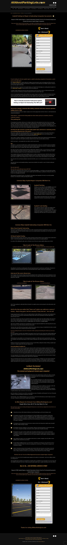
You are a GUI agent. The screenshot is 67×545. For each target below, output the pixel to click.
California (22, 13)
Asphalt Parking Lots (20, 8)
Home (13, 8)
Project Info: (38, 61)
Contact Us (40, 537)
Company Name (38, 37)
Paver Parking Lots (34, 8)
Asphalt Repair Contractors (16, 13)
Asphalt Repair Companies (17, 88)
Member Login (40, 539)
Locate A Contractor (33, 537)
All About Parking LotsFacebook (53, 3)
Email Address (38, 45)
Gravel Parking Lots (40, 8)
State (37, 56)
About (16, 8)
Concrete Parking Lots (27, 8)
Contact (54, 8)
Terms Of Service (35, 539)
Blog (51, 8)
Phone (37, 48)
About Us (29, 537)
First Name (37, 40)
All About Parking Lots (17, 82)
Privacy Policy (30, 539)
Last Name (37, 42)
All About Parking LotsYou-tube (55, 3)
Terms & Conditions (49, 71)
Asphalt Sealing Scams (38, 134)
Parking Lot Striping (46, 8)
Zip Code (37, 59)
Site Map (26, 539)
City (36, 53)
